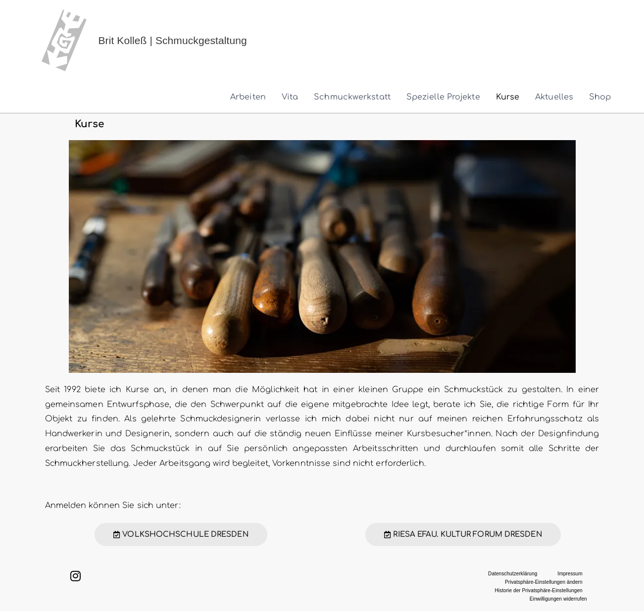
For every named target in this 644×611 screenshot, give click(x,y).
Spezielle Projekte (443, 97)
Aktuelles (554, 97)
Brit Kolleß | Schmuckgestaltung (173, 40)
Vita (290, 97)
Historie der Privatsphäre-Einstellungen (538, 590)
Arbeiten (248, 97)
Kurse (508, 97)
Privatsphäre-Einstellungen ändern (544, 582)
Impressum (569, 573)
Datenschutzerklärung (512, 573)
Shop (600, 97)
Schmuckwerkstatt (352, 97)
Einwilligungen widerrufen (558, 599)
